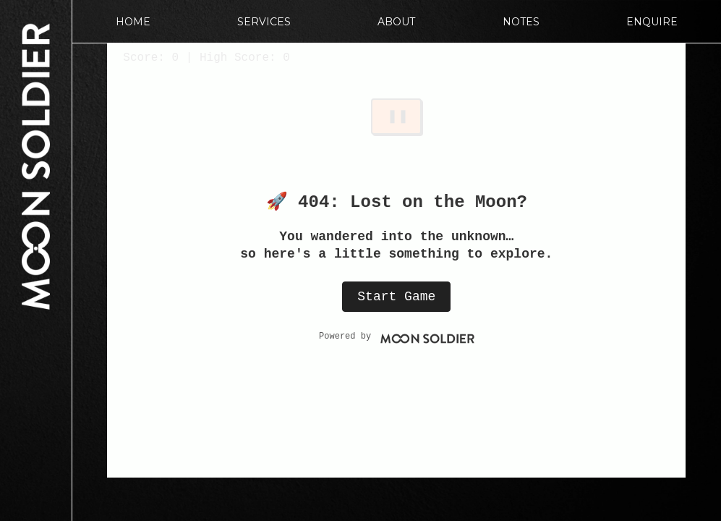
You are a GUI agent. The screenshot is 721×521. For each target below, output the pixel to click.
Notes (521, 21)
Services (264, 21)
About (396, 21)
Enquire (652, 21)
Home (133, 21)
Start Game (396, 296)
